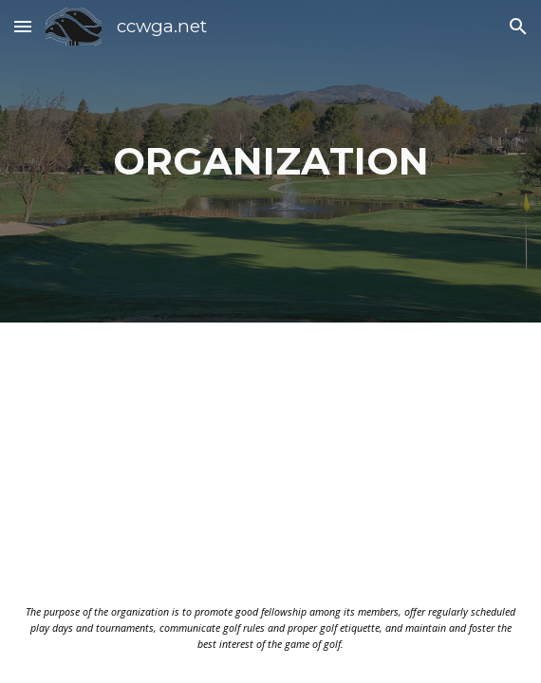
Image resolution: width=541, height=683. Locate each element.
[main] (270, 160)
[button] (23, 26)
